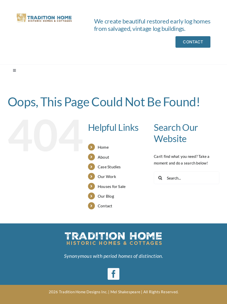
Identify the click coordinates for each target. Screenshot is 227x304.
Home (103, 147)
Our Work (107, 176)
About (103, 157)
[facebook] (113, 274)
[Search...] (186, 177)
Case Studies (109, 166)
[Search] (160, 177)
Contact (105, 205)
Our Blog (106, 196)
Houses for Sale (111, 186)
